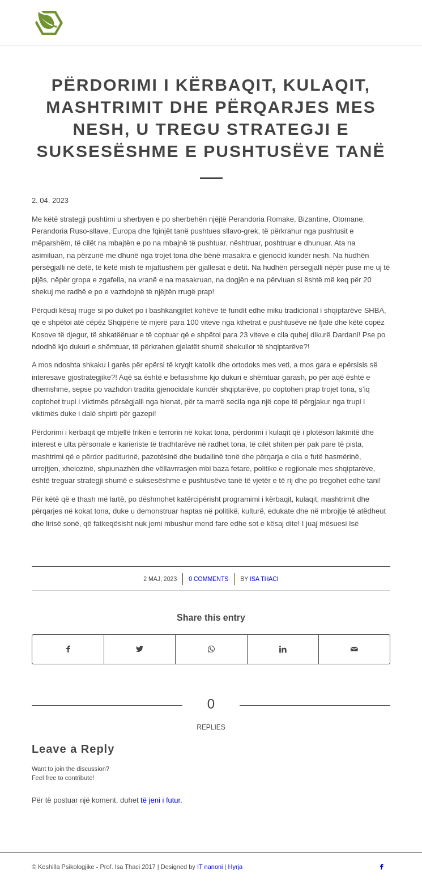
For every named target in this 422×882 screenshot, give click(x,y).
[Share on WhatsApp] (211, 649)
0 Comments (208, 578)
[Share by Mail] (354, 649)
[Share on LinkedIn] (283, 649)
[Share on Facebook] (68, 649)
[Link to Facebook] (381, 866)
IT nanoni (210, 866)
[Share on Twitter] (139, 649)
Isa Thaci (264, 578)
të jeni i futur (160, 800)
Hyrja (235, 866)
